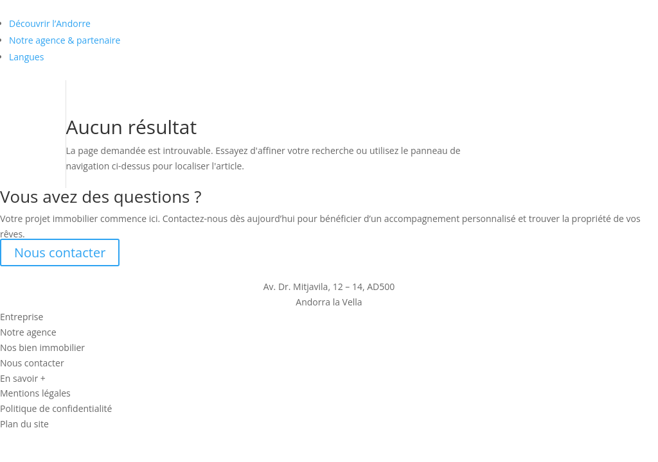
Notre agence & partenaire (64, 40)
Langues (26, 57)
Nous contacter (59, 252)
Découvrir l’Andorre (50, 23)
